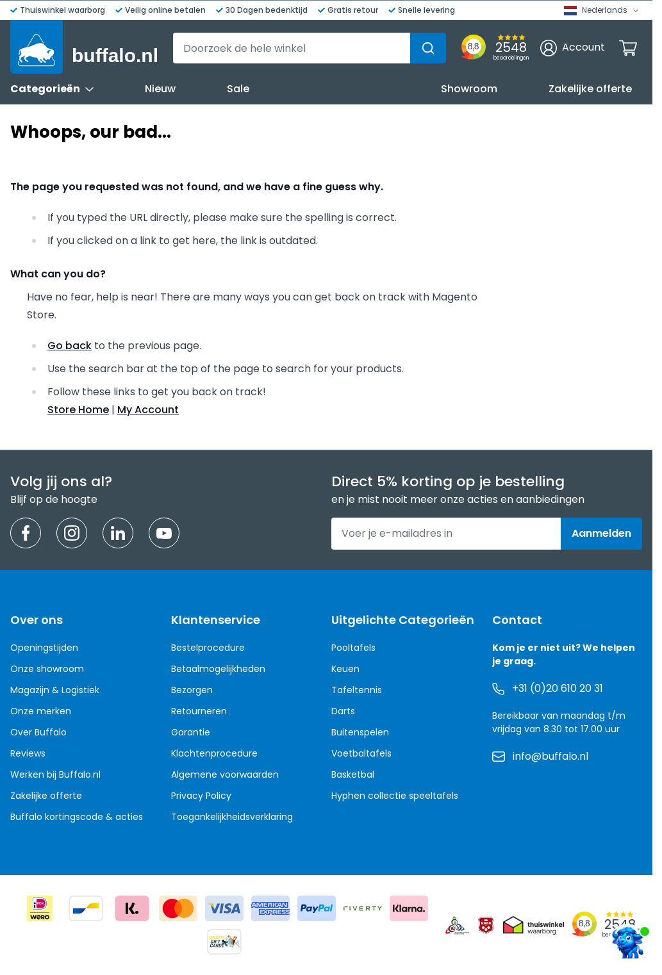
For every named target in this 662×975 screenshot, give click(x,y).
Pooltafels (353, 647)
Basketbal (352, 774)
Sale (238, 88)
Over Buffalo (38, 732)
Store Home (78, 409)
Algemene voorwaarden (225, 774)
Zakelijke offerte (590, 88)
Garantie (190, 732)
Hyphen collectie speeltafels (394, 795)
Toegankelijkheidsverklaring (232, 816)
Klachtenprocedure (214, 753)
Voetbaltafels (361, 753)
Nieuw (160, 88)
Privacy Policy (201, 795)
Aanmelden (601, 533)
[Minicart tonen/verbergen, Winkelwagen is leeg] (628, 48)
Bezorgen (192, 690)
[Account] (572, 48)
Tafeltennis (356, 690)
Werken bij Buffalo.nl (55, 774)
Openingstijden (44, 647)
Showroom (469, 88)
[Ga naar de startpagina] (84, 47)
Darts (343, 711)
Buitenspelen (360, 732)
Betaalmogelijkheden (218, 668)
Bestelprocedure (208, 647)
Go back (69, 345)
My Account (148, 409)
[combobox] (309, 48)
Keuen (345, 668)
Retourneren (199, 711)
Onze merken (40, 711)
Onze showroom (47, 668)
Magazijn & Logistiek (54, 690)
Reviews (28, 753)
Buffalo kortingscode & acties (76, 816)
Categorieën (52, 88)
